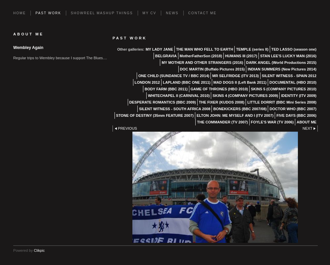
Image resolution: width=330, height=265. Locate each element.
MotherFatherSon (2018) (201, 56)
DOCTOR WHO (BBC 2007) (292, 109)
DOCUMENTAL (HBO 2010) (292, 82)
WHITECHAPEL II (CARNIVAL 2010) (179, 96)
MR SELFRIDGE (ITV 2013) (235, 76)
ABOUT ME (306, 122)
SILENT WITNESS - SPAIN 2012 (289, 76)
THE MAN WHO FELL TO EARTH (204, 49)
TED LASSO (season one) (293, 49)
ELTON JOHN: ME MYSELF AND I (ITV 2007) (235, 115)
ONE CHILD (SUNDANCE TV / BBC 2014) (173, 76)
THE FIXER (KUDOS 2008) (221, 102)
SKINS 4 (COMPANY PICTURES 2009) (245, 96)
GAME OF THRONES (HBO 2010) (219, 89)
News (172, 13)
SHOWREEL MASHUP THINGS (102, 13)
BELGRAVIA (166, 56)
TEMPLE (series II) (252, 49)
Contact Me (202, 13)
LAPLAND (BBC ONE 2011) (187, 82)
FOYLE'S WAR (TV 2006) (272, 122)
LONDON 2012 (147, 82)
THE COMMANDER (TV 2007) (222, 122)
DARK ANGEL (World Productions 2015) (281, 63)
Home (19, 13)
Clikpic (39, 250)
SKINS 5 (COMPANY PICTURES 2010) (283, 89)
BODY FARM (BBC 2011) (166, 89)
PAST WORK (48, 13)
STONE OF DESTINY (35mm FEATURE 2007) (155, 115)
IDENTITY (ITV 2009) (298, 96)
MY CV (150, 13)
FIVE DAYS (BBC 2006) (296, 115)
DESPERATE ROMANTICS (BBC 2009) (162, 102)
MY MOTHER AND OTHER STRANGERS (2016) (202, 63)
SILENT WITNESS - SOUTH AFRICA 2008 (174, 109)
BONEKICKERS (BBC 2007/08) (239, 109)
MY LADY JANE (159, 49)
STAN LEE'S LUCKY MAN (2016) (288, 56)
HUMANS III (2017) (241, 56)
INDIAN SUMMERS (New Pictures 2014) (282, 69)
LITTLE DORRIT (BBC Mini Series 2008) (281, 102)
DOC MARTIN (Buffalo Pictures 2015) (212, 69)
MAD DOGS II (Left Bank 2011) (239, 82)
